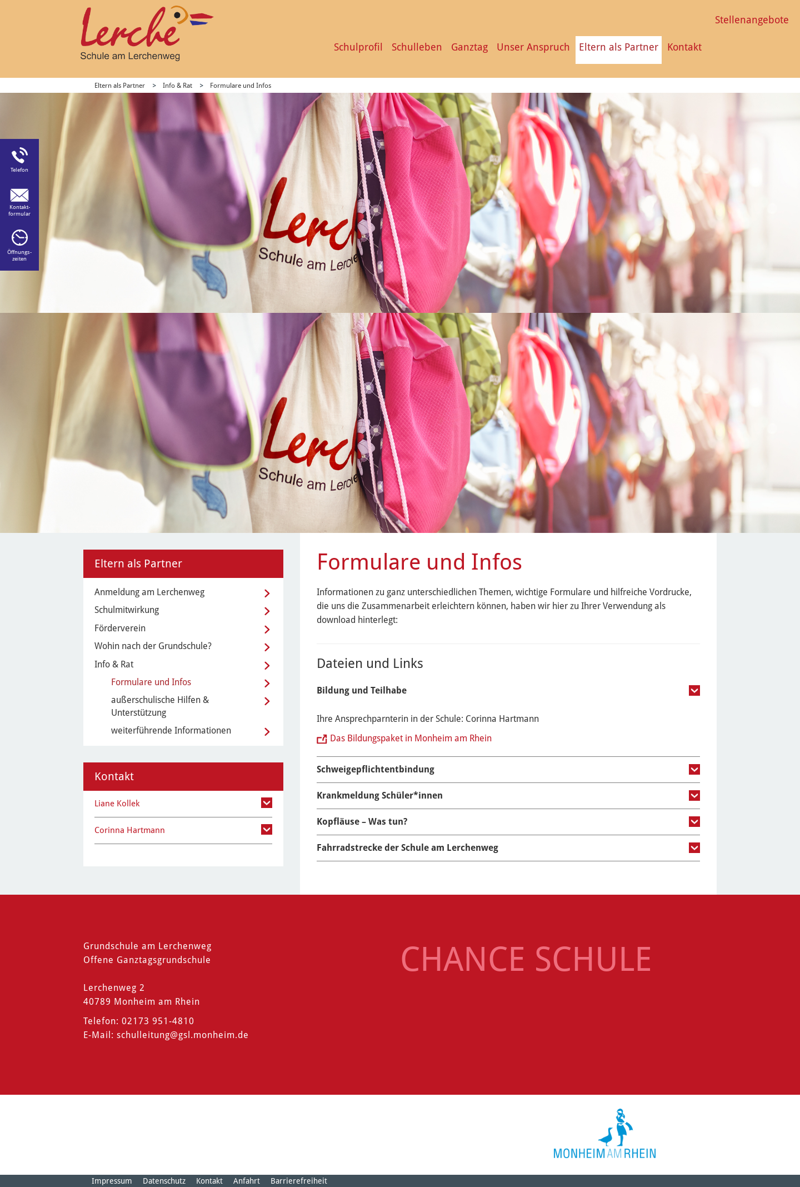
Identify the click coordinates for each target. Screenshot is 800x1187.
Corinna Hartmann (129, 830)
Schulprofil (358, 47)
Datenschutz (164, 1180)
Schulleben (417, 47)
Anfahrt (246, 1180)
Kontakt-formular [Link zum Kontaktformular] (19, 210)
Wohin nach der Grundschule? (153, 646)
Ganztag (469, 47)
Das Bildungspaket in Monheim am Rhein (411, 738)
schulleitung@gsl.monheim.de (183, 1035)
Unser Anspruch (533, 47)
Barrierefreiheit (299, 1180)
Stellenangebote (752, 20)
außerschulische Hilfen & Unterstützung (160, 706)
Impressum (112, 1180)
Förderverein (120, 628)
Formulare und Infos (240, 85)
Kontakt (684, 47)
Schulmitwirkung (126, 610)
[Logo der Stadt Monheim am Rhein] (605, 1133)
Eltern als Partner (618, 47)
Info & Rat (177, 85)
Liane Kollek (116, 804)
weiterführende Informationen (171, 730)
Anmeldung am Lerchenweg (149, 592)
